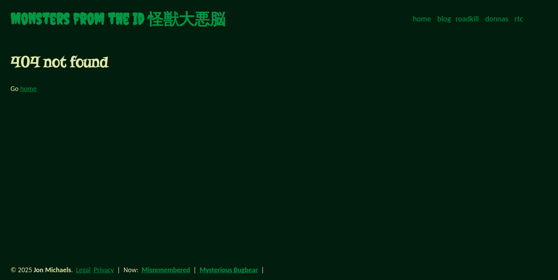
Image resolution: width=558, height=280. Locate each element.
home (422, 18)
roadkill (467, 18)
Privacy (104, 270)
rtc (518, 18)
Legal (83, 270)
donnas (496, 18)
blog (444, 18)
